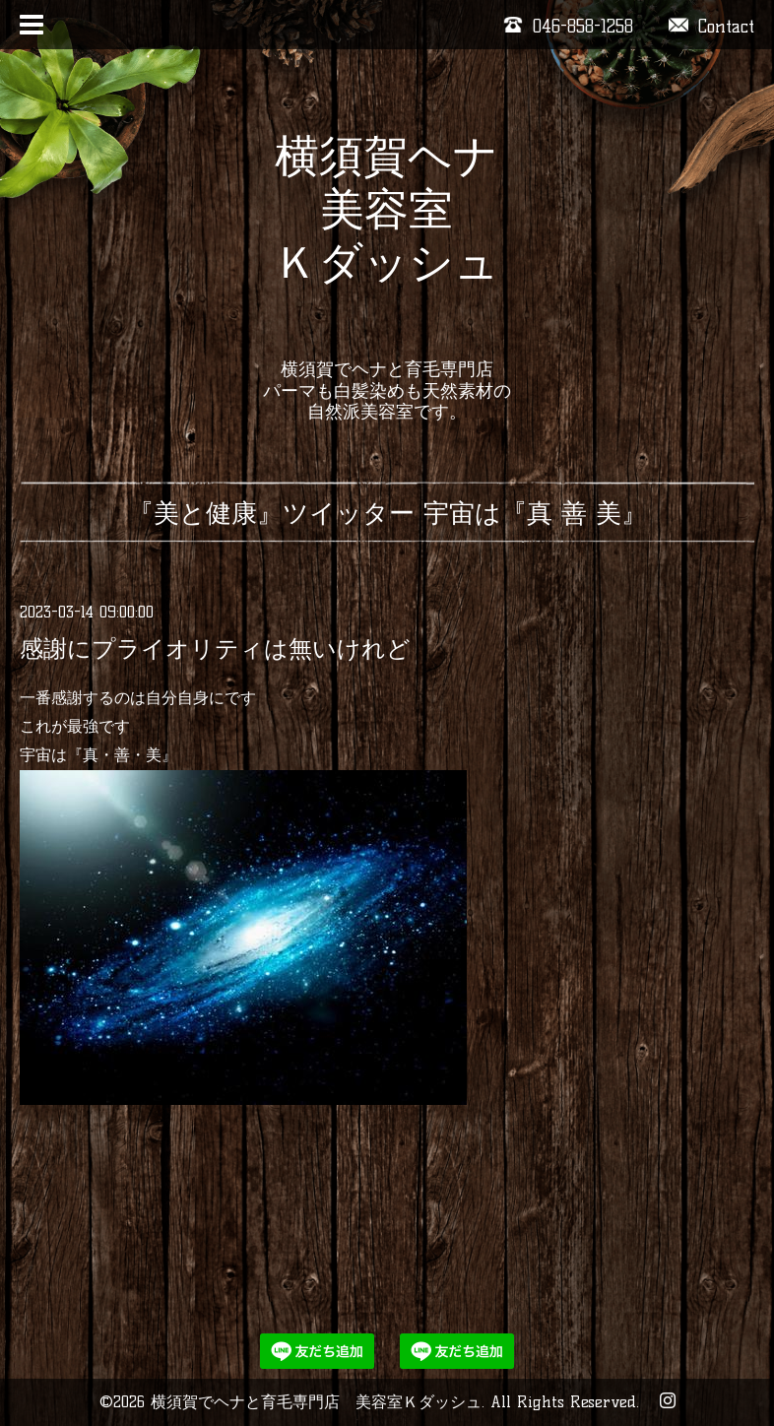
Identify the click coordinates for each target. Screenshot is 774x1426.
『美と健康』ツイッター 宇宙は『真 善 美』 (387, 513)
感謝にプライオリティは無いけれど (215, 648)
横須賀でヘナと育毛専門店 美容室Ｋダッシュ (316, 1402)
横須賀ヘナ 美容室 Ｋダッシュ (386, 235)
